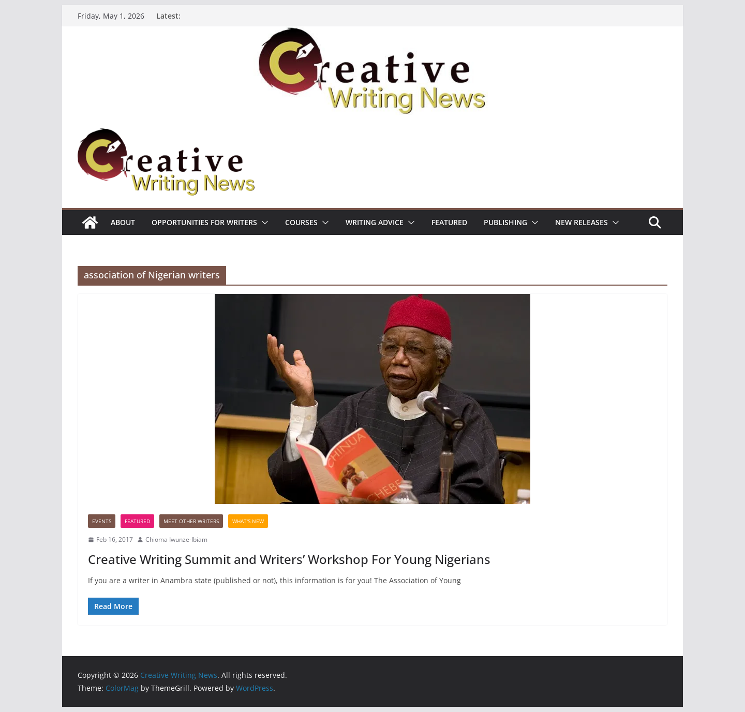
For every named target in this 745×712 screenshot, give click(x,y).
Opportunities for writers (204, 222)
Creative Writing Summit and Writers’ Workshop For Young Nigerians (289, 559)
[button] (263, 222)
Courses (301, 222)
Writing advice (375, 222)
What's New (248, 521)
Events (101, 521)
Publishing (505, 222)
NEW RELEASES (581, 222)
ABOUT (123, 222)
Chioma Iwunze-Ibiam (176, 539)
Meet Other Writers (191, 521)
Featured (449, 222)
